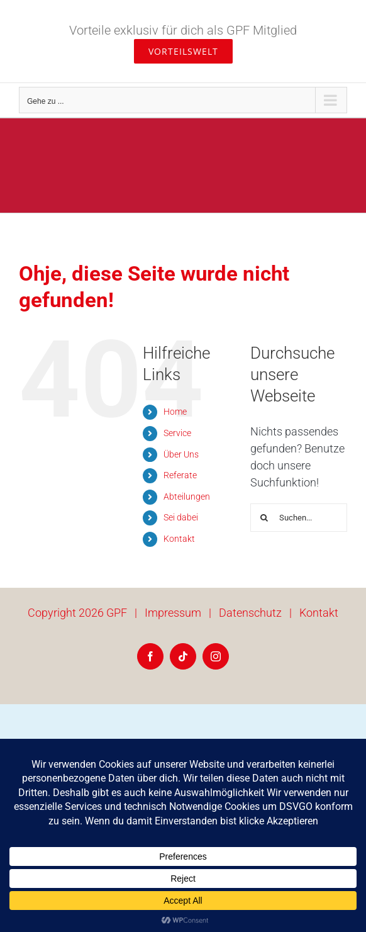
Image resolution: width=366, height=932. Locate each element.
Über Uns (181, 454)
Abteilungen (187, 496)
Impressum (173, 612)
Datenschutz (250, 612)
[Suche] (264, 517)
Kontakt (179, 539)
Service (177, 433)
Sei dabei (181, 517)
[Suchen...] (298, 517)
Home (175, 412)
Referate (180, 475)
